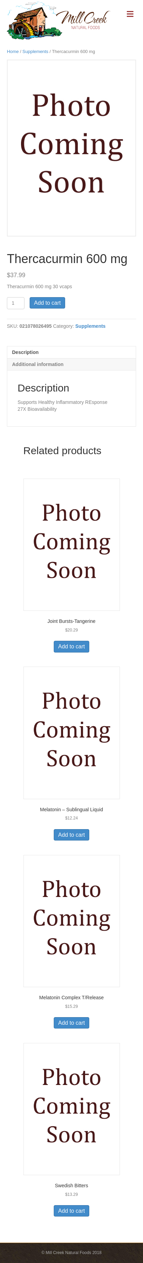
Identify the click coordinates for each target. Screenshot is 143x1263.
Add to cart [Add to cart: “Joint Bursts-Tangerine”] (71, 646)
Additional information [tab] (37, 364)
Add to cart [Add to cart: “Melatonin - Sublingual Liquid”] (71, 835)
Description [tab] (25, 352)
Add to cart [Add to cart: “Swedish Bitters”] (71, 1211)
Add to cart (47, 303)
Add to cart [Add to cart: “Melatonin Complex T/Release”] (71, 1023)
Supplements (35, 51)
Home (13, 51)
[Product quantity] (15, 303)
